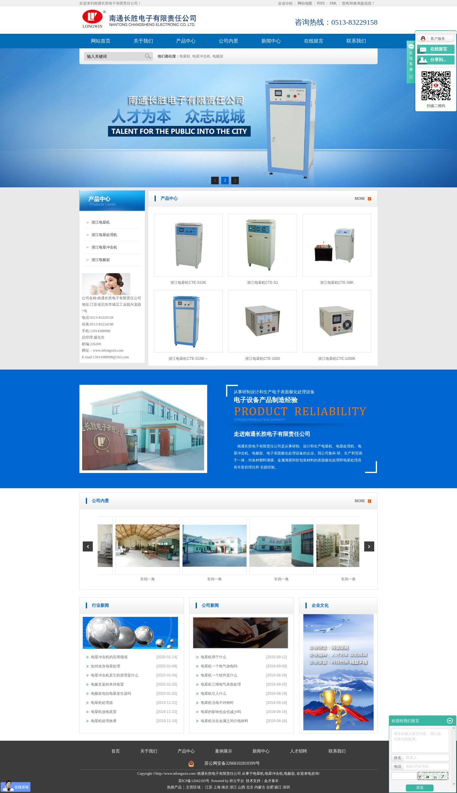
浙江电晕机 (101, 222)
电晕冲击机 (201, 56)
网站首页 (100, 40)
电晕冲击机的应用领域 (109, 657)
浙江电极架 (101, 260)
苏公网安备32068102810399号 (232, 763)
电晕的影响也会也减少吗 (221, 712)
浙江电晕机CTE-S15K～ (188, 359)
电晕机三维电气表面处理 (221, 684)
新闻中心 (271, 40)
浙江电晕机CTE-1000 (262, 359)
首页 (115, 751)
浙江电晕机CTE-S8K (337, 282)
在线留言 (313, 40)
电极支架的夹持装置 (107, 684)
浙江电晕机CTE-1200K (337, 359)
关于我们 (143, 40)
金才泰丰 (271, 781)
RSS (321, 3)
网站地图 (305, 3)
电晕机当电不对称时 (217, 703)
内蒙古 (259, 787)
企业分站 (285, 3)
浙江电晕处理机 (104, 235)
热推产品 (174, 787)
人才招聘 (299, 751)
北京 (249, 787)
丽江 (278, 787)
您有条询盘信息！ (358, 3)
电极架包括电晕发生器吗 (111, 693)
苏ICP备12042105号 (194, 781)
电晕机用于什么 (213, 657)
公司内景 (228, 40)
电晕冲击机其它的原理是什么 (114, 675)
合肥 (270, 787)
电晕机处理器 (102, 703)
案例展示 (223, 751)
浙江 (233, 787)
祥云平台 (236, 781)
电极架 (217, 56)
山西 (241, 787)
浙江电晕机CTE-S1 (262, 282)
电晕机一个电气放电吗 (219, 666)
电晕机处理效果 (104, 721)
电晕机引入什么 (213, 693)
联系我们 (356, 40)
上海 (217, 787)
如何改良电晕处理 (105, 666)
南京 (225, 787)
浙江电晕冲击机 (104, 247)
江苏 (208, 787)
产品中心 (186, 40)
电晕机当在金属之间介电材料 (224, 721)
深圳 (286, 787)
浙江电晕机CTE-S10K (188, 282)
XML (333, 3)
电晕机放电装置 (104, 712)
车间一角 (148, 579)
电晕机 (185, 56)
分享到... (438, 59)
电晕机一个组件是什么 (219, 675)
